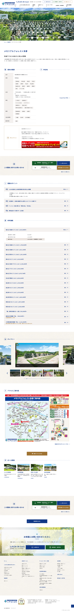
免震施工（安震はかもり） (26, 568)
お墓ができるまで (7, 568)
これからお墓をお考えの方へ (24, 5)
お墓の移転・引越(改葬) (26, 571)
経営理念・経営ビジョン (61, 563)
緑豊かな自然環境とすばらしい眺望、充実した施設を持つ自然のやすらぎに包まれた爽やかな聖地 (37, 475)
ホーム (16, 5)
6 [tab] (30, 378)
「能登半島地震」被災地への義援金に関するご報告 (45, 584)
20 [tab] (48, 378)
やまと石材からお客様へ (8, 575)
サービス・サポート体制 (44, 561)
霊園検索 (34, 5)
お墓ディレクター (42, 565)
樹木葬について (6, 572)
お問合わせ (35, 547)
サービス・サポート (49, 5)
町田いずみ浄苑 (34, 472)
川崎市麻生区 (6, 477)
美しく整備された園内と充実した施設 (50, 475)
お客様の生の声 (6, 573)
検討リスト (67, 1)
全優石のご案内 (42, 566)
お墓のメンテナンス (25, 569)
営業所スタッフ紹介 (42, 563)
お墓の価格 (6, 570)
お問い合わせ (47, 1)
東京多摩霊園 (47, 472)
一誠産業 (58, 566)
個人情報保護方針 (7, 608)
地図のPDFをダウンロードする (61, 444)
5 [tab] (29, 378)
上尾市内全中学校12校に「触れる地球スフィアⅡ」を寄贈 (45, 581)
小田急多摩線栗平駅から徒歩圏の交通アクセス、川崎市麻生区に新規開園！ (23, 475)
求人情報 (58, 571)
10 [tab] (35, 378)
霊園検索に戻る (37, 521)
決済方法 (40, 568)
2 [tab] (25, 378)
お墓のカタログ (24, 563)
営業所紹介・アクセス (61, 569)
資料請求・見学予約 (57, 1)
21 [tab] (49, 378)
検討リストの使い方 (65, 171)
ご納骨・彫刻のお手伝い (26, 574)
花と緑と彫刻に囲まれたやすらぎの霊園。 (10, 475)
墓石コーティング (25, 566)
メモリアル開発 (59, 568)
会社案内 (59, 561)
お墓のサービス (40, 5)
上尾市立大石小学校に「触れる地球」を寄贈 (45, 579)
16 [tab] (43, 378)
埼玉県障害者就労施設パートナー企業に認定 (45, 576)
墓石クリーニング (25, 565)
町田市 (32, 478)
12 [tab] (38, 378)
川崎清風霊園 (20, 472)
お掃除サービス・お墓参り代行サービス (28, 577)
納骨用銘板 (23, 573)
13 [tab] (39, 378)
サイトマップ (13, 608)
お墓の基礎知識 (68, 5)
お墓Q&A (41, 589)
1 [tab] (24, 378)
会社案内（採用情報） (60, 5)
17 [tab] (44, 378)
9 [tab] (34, 378)
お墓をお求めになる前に (8, 567)
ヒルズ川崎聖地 (7, 472)
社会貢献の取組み (42, 571)
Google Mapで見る (64, 98)
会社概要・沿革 (59, 565)
